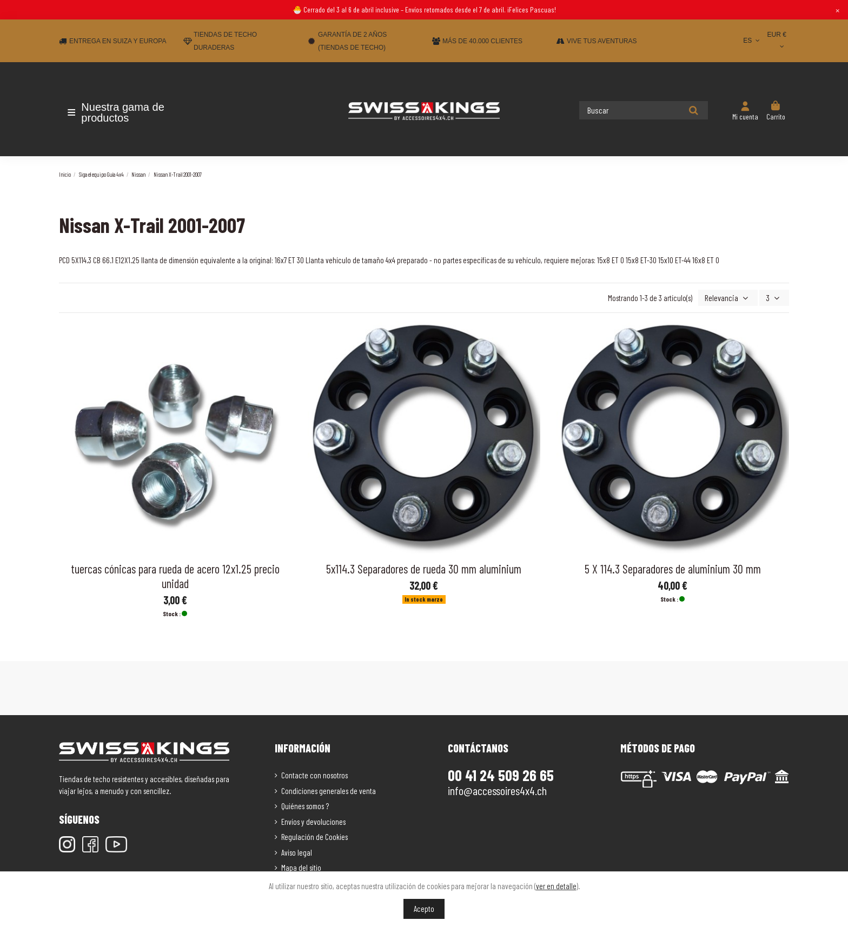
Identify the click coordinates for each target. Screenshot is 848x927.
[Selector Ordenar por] (731, 297)
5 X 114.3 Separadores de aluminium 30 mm (673, 567)
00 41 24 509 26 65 (501, 774)
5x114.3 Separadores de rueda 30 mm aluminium (423, 567)
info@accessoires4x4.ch (497, 790)
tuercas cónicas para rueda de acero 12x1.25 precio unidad (175, 575)
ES (752, 40)
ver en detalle (556, 886)
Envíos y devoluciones (313, 820)
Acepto (424, 908)
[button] (122, 112)
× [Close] (837, 9)
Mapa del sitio (301, 867)
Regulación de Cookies (314, 836)
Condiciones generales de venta (328, 790)
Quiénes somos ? (305, 805)
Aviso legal (296, 851)
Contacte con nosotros (314, 774)
